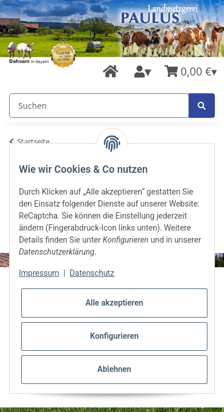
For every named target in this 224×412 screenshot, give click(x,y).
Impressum (39, 273)
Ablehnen (114, 369)
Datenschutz (92, 273)
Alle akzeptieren (114, 302)
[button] (142, 72)
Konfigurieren (114, 335)
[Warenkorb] (191, 72)
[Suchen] (99, 105)
